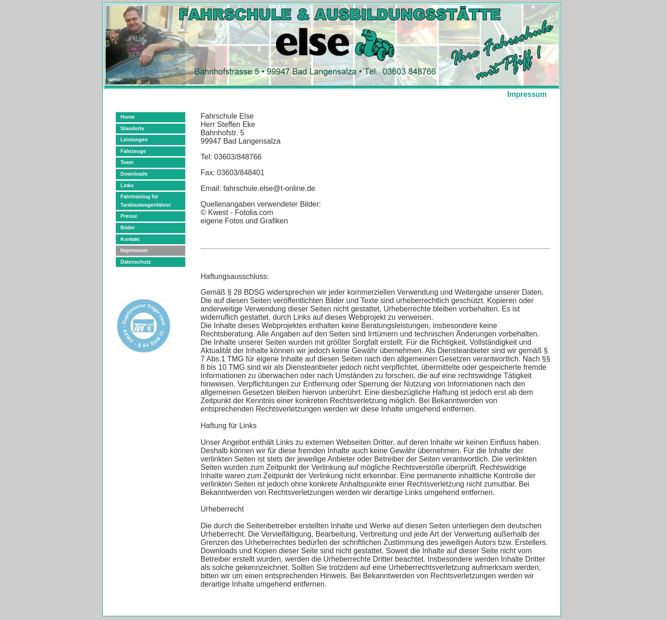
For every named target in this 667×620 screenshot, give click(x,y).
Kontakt (129, 239)
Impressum (134, 250)
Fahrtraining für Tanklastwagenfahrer (145, 201)
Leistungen (134, 139)
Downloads (134, 174)
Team (126, 162)
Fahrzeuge (133, 151)
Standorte (132, 128)
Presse (128, 216)
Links (127, 185)
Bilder (127, 227)
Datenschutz (135, 262)
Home (127, 117)
